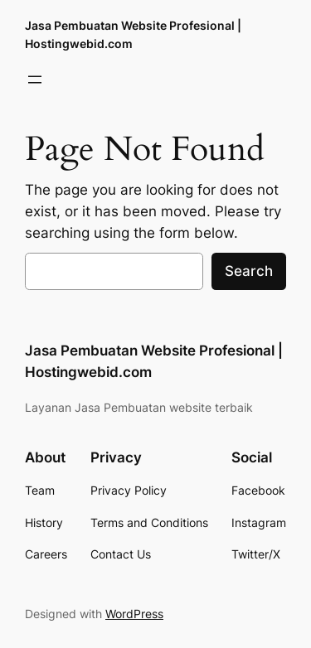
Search (249, 271)
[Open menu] (35, 79)
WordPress (134, 614)
